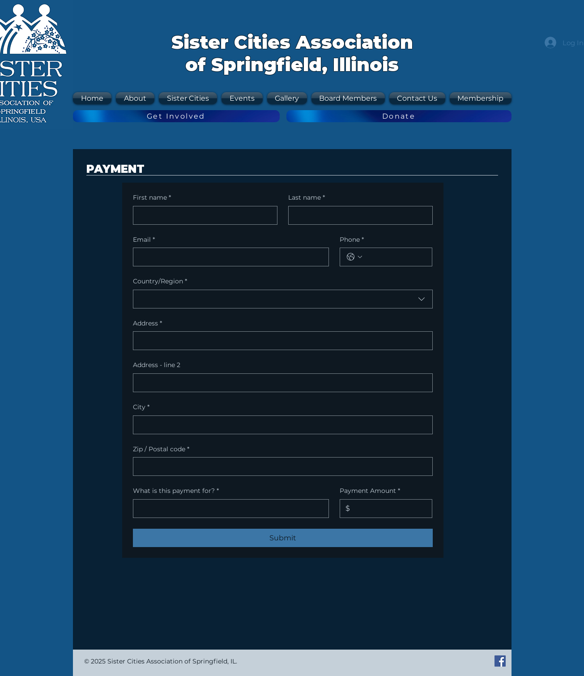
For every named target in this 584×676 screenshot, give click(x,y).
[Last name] (358, 215)
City (141, 407)
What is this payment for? (176, 491)
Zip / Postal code (161, 449)
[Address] (280, 341)
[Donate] (399, 116)
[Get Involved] (176, 116)
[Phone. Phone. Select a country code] (354, 257)
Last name (306, 197)
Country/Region (160, 281)
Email (144, 239)
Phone (352, 239)
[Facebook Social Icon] (500, 661)
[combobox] (282, 299)
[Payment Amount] (388, 509)
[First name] (202, 215)
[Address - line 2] (280, 383)
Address (147, 323)
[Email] (228, 257)
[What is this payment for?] (228, 509)
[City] (280, 425)
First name (152, 197)
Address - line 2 (156, 365)
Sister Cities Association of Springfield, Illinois (292, 53)
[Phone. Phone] (394, 257)
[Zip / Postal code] (280, 466)
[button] (188, 98)
